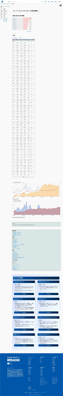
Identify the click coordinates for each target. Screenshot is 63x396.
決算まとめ (15, 238)
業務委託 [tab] (19, 284)
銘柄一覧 (29, 380)
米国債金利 (29, 388)
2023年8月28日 (14, 26)
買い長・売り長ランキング (44, 383)
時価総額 (41, 374)
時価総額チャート (16, 269)
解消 (41, 362)
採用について (36, 392)
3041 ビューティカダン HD (5, 7)
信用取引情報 (15, 254)
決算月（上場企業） (55, 379)
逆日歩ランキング (42, 384)
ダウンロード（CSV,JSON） (32, 389)
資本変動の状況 (16, 245)
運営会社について (31, 392)
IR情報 (14, 252)
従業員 (41, 375)
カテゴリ (29, 379)
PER (1, 10)
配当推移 (14, 247)
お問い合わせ (26, 392)
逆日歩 (29, 365)
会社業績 (14, 240)
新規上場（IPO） (54, 383)
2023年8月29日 (14, 24)
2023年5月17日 (14, 25)
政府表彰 (53, 362)
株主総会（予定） (54, 380)
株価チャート (15, 263)
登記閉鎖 (29, 371)
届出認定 (53, 361)
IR (42, 1)
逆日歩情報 (29, 31)
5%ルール (53, 371)
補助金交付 (54, 365)
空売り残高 (15, 253)
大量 (5, 18)
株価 (45, 1)
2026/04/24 (4, 8)
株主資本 (41, 371)
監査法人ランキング (43, 380)
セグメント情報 (16, 248)
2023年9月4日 (14, 19)
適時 (7, 18)
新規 (41, 361)
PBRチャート (15, 267)
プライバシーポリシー (42, 392)
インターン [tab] (16, 337)
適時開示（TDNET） (17, 233)
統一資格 (53, 358)
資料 (1, 18)
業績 (6, 19)
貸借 (55, 1)
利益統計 (41, 370)
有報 (4, 18)
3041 (1, 8)
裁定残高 (29, 362)
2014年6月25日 (14, 20)
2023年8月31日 (14, 23)
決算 (5, 19)
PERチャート (15, 266)
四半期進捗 (15, 241)
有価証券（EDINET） (17, 232)
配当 (1, 15)
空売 (48, 1)
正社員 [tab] (15, 284)
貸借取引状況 (15, 256)
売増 (41, 358)
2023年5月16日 (14, 18)
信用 (52, 1)
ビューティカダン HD (7, 3)
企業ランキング (42, 379)
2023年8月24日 (14, 29)
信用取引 (29, 361)
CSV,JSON (5, 21)
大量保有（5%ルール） (17, 235)
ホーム (2, 3)
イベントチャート (16, 265)
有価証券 (53, 370)
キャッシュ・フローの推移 (18, 244)
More (23, 176)
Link (1, 19)
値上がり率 (29, 358)
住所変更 (29, 370)
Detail (24, 293)
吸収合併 (29, 374)
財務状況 (14, 243)
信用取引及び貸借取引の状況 (19, 257)
